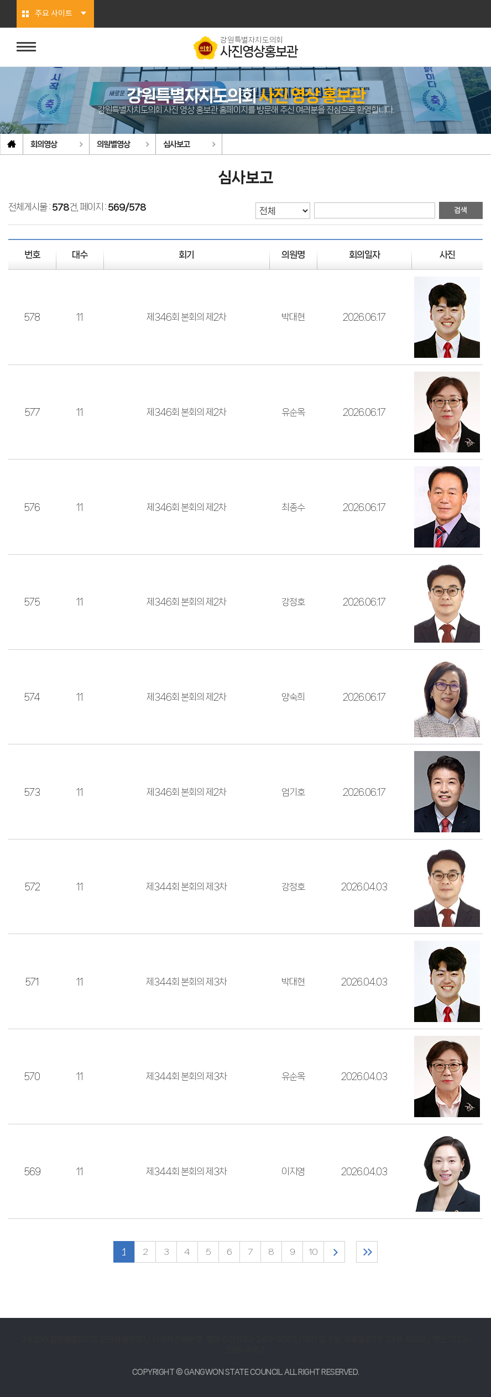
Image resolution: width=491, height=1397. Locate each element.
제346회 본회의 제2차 (186, 317)
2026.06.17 (364, 317)
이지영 (293, 1171)
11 (79, 317)
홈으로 (11, 144)
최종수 (293, 507)
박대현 (293, 317)
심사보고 (176, 144)
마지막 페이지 (367, 1252)
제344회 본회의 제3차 (186, 887)
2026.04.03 (364, 887)
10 (313, 1252)
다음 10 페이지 (334, 1252)
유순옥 (293, 412)
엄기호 (293, 792)
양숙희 (293, 697)
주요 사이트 (53, 13)
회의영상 (43, 144)
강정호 (293, 602)
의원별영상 (113, 144)
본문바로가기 (0, 0)
